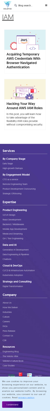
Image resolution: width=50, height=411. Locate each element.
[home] (6, 5)
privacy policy (26, 397)
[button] (46, 5)
